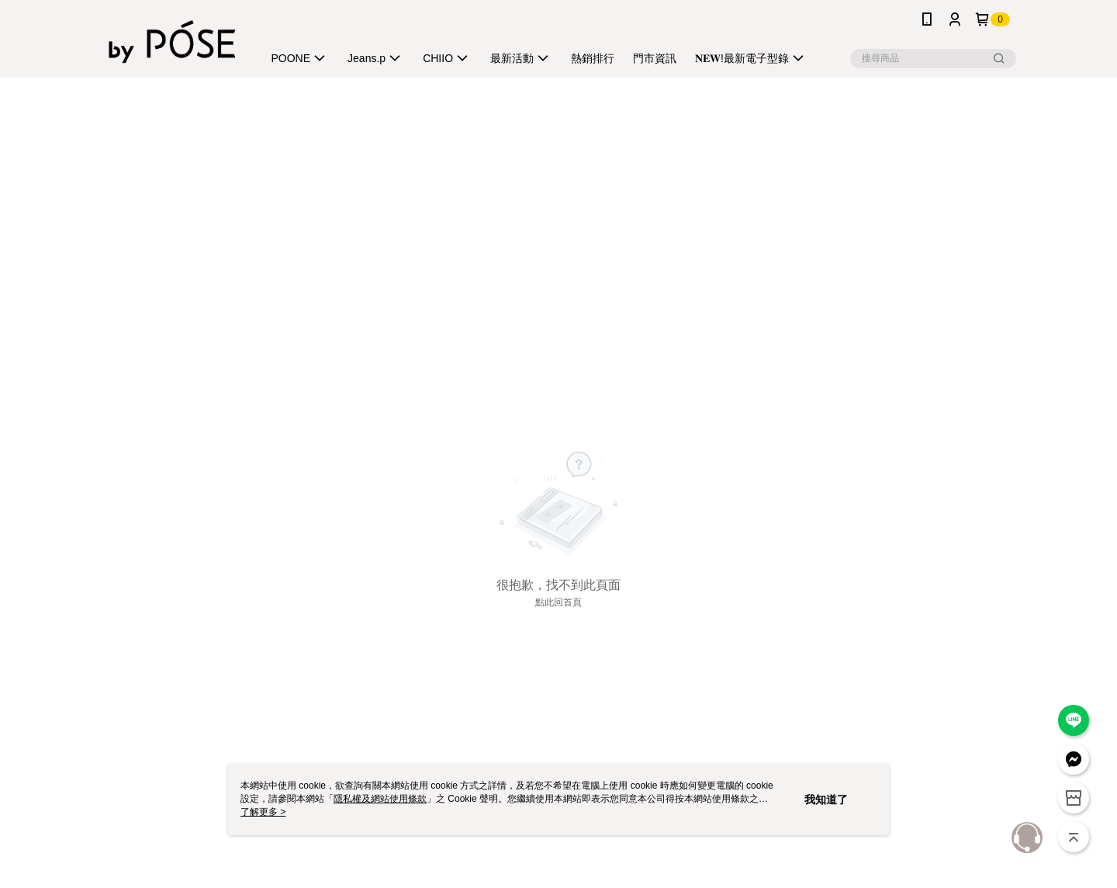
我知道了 (826, 799)
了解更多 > (262, 811)
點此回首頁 (558, 602)
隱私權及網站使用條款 (380, 798)
